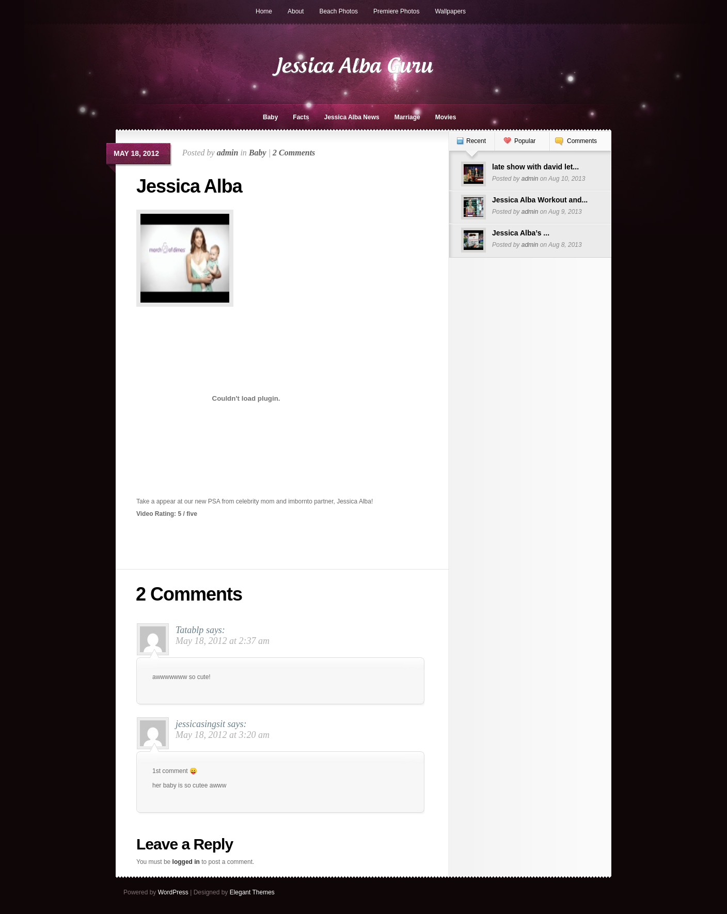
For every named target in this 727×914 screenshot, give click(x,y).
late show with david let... (535, 167)
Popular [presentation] (524, 141)
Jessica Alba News (352, 117)
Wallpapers (450, 11)
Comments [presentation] (582, 141)
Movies (445, 117)
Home (264, 11)
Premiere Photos (396, 11)
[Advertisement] (301, 219)
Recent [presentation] (476, 141)
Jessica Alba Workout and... (540, 200)
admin (228, 152)
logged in (186, 861)
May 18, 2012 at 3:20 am (223, 735)
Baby (270, 117)
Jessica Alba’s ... (520, 233)
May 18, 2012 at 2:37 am (223, 641)
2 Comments (294, 152)
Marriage (407, 117)
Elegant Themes (252, 892)
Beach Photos (338, 11)
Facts (301, 117)
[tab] (472, 146)
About (296, 11)
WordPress (173, 892)
